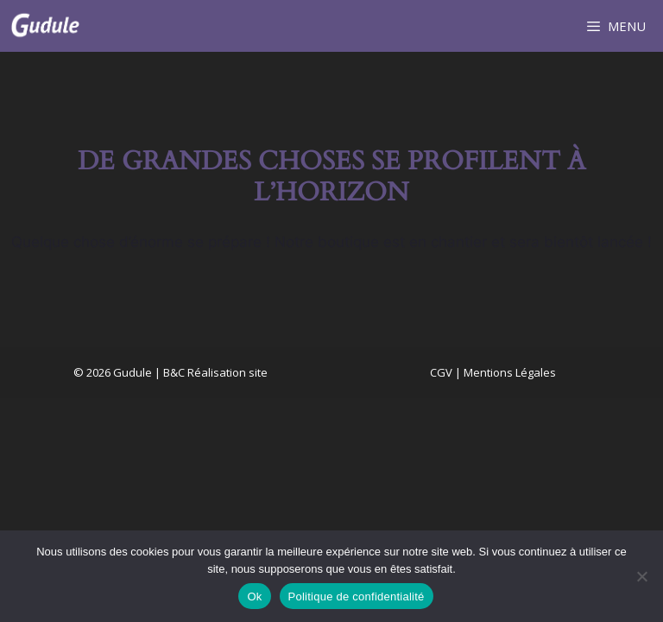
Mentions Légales (510, 372)
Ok (254, 596)
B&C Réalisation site (215, 372)
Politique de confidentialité (356, 596)
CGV (441, 372)
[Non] (641, 576)
